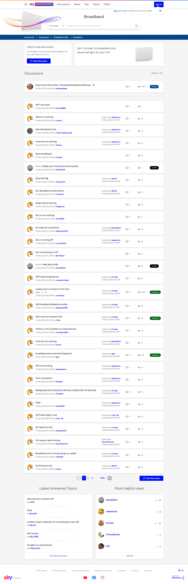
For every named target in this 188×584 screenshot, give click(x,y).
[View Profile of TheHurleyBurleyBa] (64, 133)
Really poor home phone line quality (61, 166)
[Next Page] (109, 478)
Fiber (38, 402)
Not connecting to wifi (46, 252)
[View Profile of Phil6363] (59, 394)
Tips (86, 4)
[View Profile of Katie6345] (60, 406)
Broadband (94, 16)
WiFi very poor (42, 104)
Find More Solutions (58, 556)
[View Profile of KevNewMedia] (61, 88)
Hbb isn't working (44, 117)
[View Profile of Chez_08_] (60, 418)
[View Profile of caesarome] (116, 117)
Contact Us (135, 571)
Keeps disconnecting (45, 203)
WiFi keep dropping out (47, 276)
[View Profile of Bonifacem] (60, 256)
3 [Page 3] (92, 478)
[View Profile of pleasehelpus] (61, 369)
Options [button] (155, 73)
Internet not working (46, 141)
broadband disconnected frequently (53, 353)
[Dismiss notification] (160, 11)
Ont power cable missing (47, 440)
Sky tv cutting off (44, 239)
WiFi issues (32, 533)
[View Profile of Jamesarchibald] (62, 280)
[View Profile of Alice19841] (60, 219)
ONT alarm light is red (46, 415)
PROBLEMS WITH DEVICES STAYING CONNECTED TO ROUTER (65, 390)
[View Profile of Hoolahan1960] (62, 332)
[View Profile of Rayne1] (33, 525)
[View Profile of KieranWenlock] (62, 444)
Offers (107, 4)
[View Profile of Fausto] (59, 145)
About (96, 4)
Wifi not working (43, 365)
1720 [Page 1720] (102, 478)
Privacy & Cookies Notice (80, 571)
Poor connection (43, 378)
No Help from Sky (44, 427)
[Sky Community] (41, 4)
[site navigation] (25, 4)
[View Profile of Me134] (114, 179)
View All (129, 556)
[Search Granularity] (57, 26)
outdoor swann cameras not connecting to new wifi (53, 522)
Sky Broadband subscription (49, 190)
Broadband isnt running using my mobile (55, 453)
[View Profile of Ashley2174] (60, 182)
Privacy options (41, 571)
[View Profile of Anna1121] (60, 194)
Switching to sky (43, 465)
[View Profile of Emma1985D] (61, 108)
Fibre (29, 510)
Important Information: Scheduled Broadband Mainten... (64, 85)
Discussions (63, 4)
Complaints (122, 571)
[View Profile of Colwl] (58, 320)
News (77, 4)
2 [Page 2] (87, 478)
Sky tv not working (44, 215)
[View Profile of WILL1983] (34, 536)
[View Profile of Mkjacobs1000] (62, 231)
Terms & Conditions (59, 571)
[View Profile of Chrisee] (115, 277)
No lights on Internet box (39, 545)
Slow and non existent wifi (48, 316)
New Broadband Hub (45, 129)
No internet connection (47, 227)
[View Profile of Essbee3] (59, 382)
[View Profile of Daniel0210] (60, 170)
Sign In (159, 4)
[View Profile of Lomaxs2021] (61, 243)
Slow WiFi (40, 178)
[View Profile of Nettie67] (59, 457)
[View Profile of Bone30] (33, 513)
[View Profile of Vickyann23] (35, 548)
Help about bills (50, 264)
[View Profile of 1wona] (58, 345)
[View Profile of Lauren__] (60, 120)
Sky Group (148, 571)
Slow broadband (43, 153)
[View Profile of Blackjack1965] (62, 308)
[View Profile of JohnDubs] (60, 296)
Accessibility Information (103, 571)
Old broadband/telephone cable (51, 304)
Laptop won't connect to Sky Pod (52, 289)
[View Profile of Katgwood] (60, 206)
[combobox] (99, 26)
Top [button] (182, 570)
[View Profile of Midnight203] (61, 431)
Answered (155, 292)
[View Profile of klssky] (58, 469)
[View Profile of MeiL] (57, 357)
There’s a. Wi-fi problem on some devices (55, 329)
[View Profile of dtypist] (59, 157)
